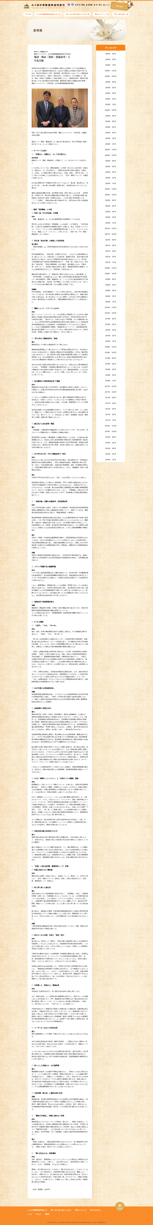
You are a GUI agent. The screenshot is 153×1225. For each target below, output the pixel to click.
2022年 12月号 (110, 189)
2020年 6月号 (110, 285)
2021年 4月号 (110, 251)
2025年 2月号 (110, 99)
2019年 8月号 (110, 319)
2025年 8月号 (110, 82)
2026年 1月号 (110, 65)
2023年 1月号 (110, 183)
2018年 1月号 (110, 381)
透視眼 (47, 1214)
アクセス (38, 1214)
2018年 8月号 (110, 358)
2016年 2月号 (110, 454)
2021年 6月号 (110, 245)
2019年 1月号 (110, 341)
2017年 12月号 (110, 386)
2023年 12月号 (110, 150)
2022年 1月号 (110, 223)
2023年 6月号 (110, 166)
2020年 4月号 (110, 290)
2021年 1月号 (110, 262)
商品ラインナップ (80, 1210)
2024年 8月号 (110, 121)
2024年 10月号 (110, 110)
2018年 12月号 (110, 347)
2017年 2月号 (110, 414)
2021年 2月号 (110, 257)
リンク (30, 1214)
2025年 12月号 (110, 71)
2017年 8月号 (110, 398)
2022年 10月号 (110, 195)
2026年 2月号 (110, 59)
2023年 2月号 (110, 178)
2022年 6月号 (110, 206)
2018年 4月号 (110, 369)
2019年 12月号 (110, 307)
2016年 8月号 (110, 437)
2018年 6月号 (110, 364)
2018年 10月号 (110, 352)
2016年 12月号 (110, 426)
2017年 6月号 (110, 403)
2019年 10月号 (110, 313)
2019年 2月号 (110, 336)
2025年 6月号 (110, 88)
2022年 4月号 (110, 212)
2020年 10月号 (110, 274)
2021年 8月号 (110, 240)
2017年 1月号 (110, 420)
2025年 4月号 (110, 93)
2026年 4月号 (110, 54)
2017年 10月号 (110, 392)
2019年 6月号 (110, 324)
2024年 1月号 (110, 144)
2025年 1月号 (110, 104)
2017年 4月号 (110, 409)
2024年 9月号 (110, 116)
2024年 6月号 (110, 127)
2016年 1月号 (110, 460)
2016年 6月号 (110, 443)
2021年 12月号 (110, 228)
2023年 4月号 (110, 172)
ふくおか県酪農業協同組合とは (37, 1210)
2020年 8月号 (110, 279)
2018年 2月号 (110, 375)
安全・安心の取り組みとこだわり (61, 1210)
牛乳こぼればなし (95, 1210)
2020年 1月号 (110, 302)
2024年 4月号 (110, 133)
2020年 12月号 (110, 268)
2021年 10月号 (110, 234)
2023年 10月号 (110, 155)
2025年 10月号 (110, 76)
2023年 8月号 (110, 161)
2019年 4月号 (110, 330)
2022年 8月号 (110, 200)
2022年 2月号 (110, 217)
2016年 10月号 (110, 431)
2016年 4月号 (110, 448)
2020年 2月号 (110, 296)
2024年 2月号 (110, 138)
